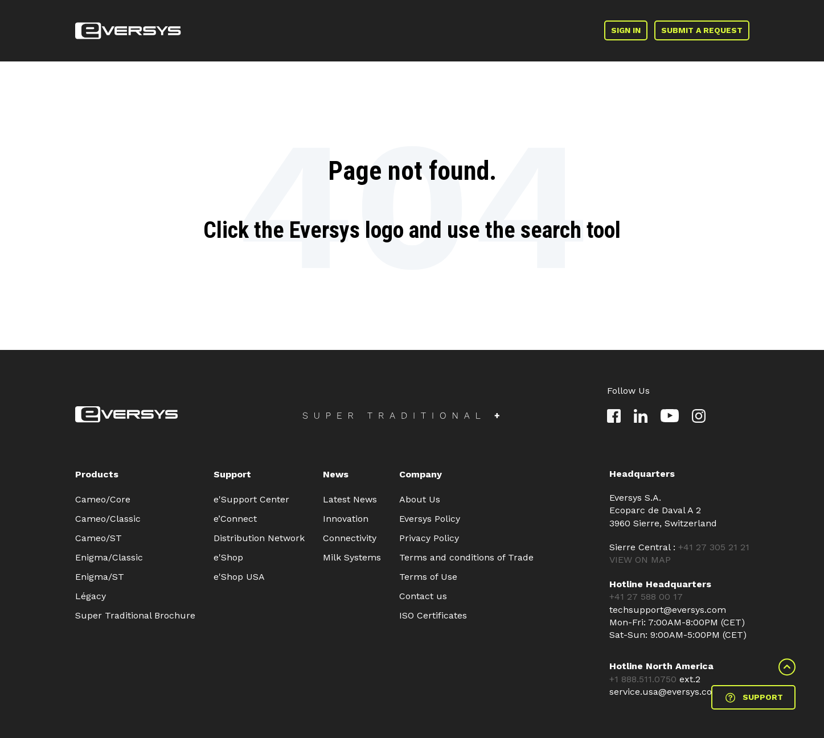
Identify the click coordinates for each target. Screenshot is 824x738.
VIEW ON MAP (640, 559)
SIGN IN (626, 30)
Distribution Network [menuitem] (259, 538)
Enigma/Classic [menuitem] (109, 557)
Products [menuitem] (96, 474)
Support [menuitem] (232, 474)
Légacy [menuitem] (90, 596)
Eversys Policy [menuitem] (429, 518)
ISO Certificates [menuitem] (433, 615)
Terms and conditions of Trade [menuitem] (466, 557)
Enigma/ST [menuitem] (99, 576)
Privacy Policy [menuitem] (429, 538)
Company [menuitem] (420, 474)
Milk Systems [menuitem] (352, 557)
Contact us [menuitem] (423, 596)
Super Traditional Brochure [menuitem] (135, 615)
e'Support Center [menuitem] (251, 499)
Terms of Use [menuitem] (428, 576)
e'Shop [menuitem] (228, 557)
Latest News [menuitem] (350, 499)
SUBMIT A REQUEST (702, 30)
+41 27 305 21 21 (713, 547)
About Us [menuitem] (419, 499)
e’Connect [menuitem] (235, 518)
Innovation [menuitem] (345, 518)
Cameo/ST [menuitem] (98, 538)
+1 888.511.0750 (644, 679)
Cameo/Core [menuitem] (102, 499)
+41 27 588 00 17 (646, 596)
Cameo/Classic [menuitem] (108, 518)
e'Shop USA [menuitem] (239, 576)
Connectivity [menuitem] (349, 538)
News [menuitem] (336, 474)
